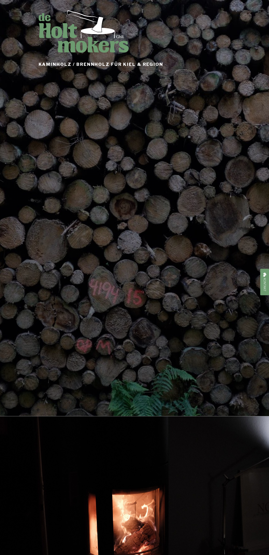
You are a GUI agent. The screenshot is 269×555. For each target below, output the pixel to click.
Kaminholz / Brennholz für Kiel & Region (101, 64)
